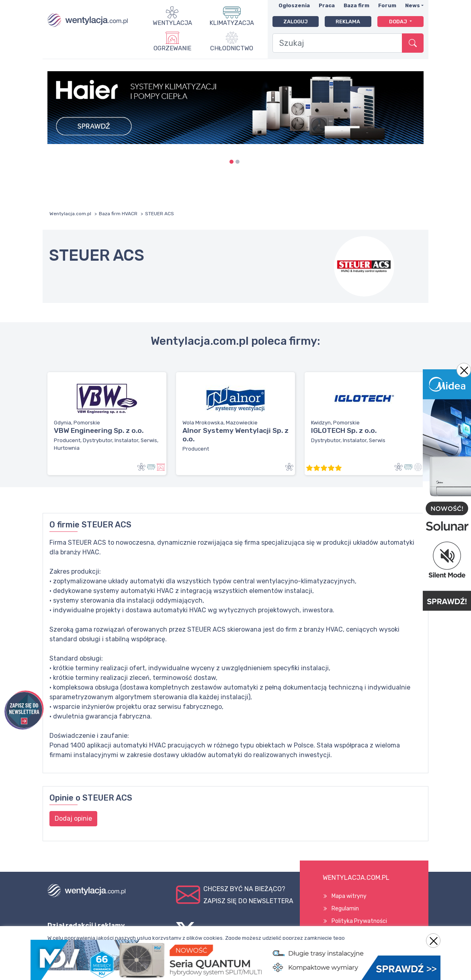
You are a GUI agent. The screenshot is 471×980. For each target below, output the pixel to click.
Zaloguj (295, 22)
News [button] (412, 5)
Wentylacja (172, 23)
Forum (387, 5)
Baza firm (356, 5)
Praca (327, 5)
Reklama (348, 22)
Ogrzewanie (172, 48)
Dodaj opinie (73, 818)
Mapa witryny (349, 896)
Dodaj (398, 22)
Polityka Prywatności (359, 921)
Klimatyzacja (231, 23)
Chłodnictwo (231, 48)
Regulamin (345, 908)
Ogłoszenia (294, 5)
